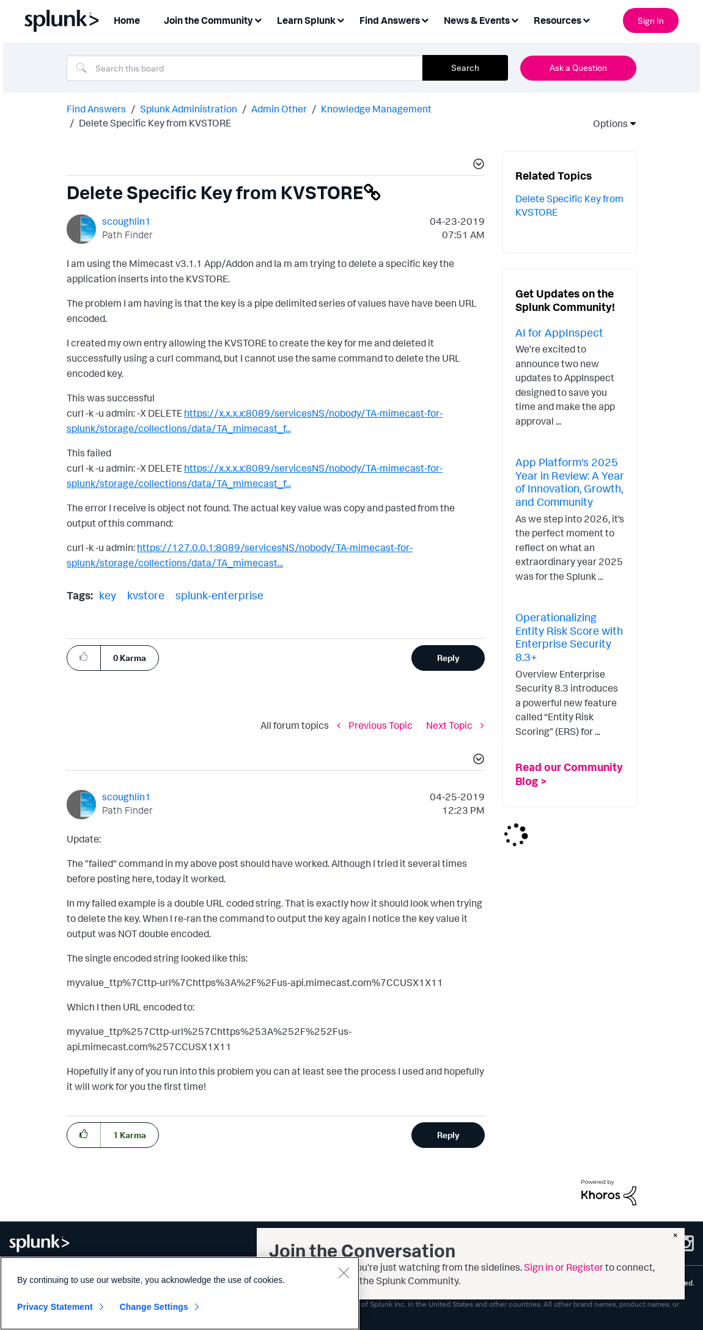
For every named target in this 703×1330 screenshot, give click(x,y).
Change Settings (153, 1307)
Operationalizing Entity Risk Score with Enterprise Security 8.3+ (569, 636)
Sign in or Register (563, 1267)
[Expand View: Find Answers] (425, 19)
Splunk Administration (188, 109)
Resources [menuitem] (557, 20)
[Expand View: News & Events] (515, 19)
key (107, 595)
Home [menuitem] (127, 20)
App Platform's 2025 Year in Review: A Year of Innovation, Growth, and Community (569, 481)
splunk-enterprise (219, 595)
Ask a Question (578, 67)
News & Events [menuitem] (477, 20)
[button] (477, 166)
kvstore (145, 595)
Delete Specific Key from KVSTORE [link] (155, 123)
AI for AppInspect (559, 332)
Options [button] (606, 123)
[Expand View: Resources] (586, 19)
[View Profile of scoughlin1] (126, 221)
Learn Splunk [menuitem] (306, 20)
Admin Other (279, 109)
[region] (179, 1293)
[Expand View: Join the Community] (258, 19)
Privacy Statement (55, 1307)
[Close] (343, 1272)
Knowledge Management (376, 109)
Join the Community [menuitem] (208, 20)
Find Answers (96, 109)
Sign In (651, 20)
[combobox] (244, 68)
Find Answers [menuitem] (389, 20)
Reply (448, 657)
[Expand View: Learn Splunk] (340, 19)
